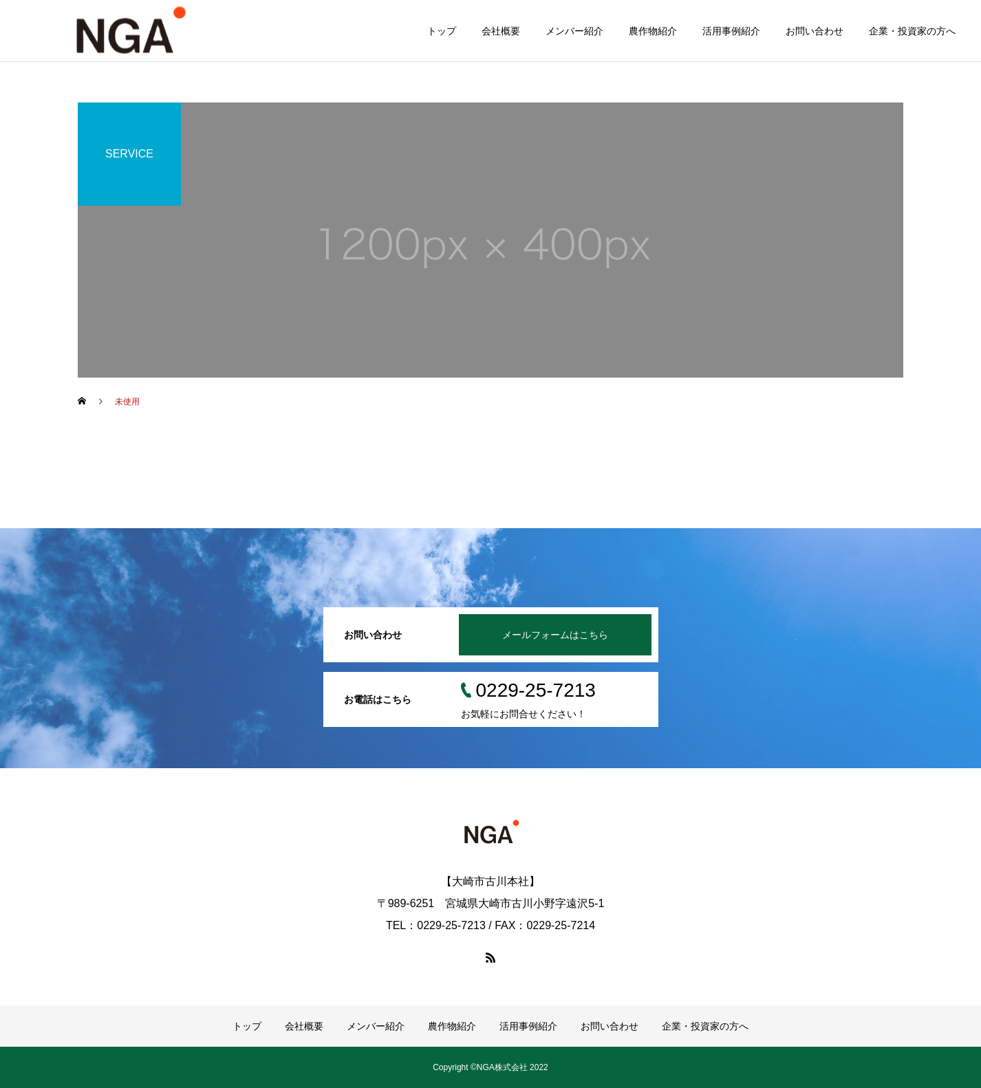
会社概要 (501, 30)
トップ (441, 30)
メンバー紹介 (574, 30)
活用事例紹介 (731, 30)
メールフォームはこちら (555, 634)
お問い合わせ (814, 30)
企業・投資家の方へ (912, 30)
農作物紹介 (653, 30)
